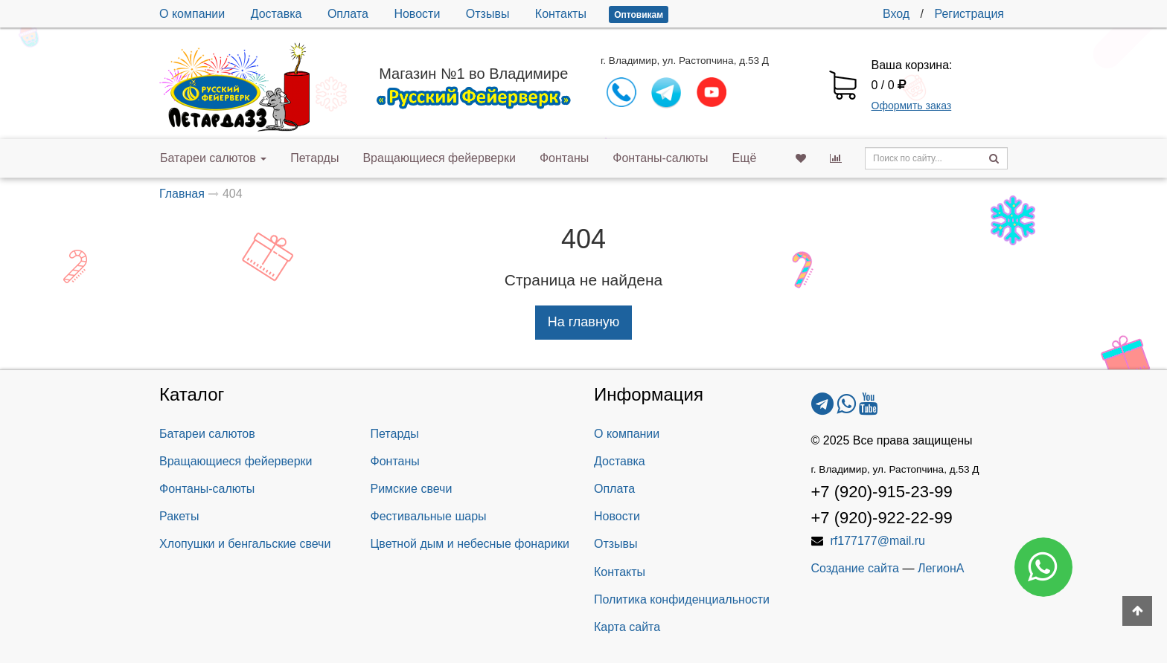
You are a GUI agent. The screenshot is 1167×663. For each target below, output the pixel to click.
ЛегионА (941, 568)
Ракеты (179, 516)
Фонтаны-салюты (660, 158)
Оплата (347, 13)
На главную (584, 321)
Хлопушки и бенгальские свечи (244, 543)
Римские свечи (412, 488)
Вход (896, 13)
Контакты (560, 13)
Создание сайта (855, 568)
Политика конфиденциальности (682, 599)
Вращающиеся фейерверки (439, 158)
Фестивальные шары (429, 516)
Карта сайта (627, 627)
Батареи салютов (213, 158)
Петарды (314, 158)
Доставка (276, 13)
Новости (417, 13)
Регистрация (969, 13)
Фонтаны (564, 158)
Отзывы (488, 13)
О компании (192, 13)
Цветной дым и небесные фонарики (470, 543)
